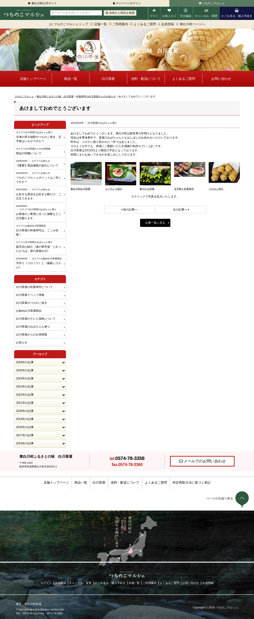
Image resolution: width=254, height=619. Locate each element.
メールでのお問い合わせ (205, 461)
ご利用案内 (120, 24)
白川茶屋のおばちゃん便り (33, 326)
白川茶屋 (108, 79)
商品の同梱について (39, 151)
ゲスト (154, 15)
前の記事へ (130, 209)
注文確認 (185, 15)
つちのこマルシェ (213, 3)
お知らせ (21, 342)
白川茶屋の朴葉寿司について (34, 286)
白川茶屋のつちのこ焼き (31, 302)
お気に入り (169, 15)
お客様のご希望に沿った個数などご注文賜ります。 (39, 212)
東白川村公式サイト (44, 3)
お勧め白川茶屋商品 (28, 310)
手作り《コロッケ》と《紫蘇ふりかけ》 (39, 263)
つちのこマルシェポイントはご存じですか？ (39, 177)
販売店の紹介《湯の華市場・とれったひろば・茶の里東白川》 (39, 246)
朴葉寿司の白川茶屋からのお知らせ (96, 96)
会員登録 (167, 24)
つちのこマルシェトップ (70, 24)
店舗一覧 (100, 24)
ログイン (46, 582)
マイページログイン (128, 3)
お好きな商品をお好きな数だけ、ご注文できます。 (39, 194)
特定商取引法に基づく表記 (192, 482)
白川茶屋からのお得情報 (31, 334)
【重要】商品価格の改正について (39, 163)
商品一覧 (70, 79)
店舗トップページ (33, 79)
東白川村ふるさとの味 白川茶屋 (55, 96)
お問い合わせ (221, 79)
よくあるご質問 (145, 24)
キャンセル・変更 (206, 15)
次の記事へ (180, 209)
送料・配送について (146, 79)
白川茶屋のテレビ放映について (36, 318)
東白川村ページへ (192, 24)
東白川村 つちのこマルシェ (24, 13)
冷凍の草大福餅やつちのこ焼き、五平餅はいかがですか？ (39, 137)
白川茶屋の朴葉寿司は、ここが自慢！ (39, 230)
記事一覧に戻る (155, 222)
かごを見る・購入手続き (236, 15)
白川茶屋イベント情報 (30, 294)
